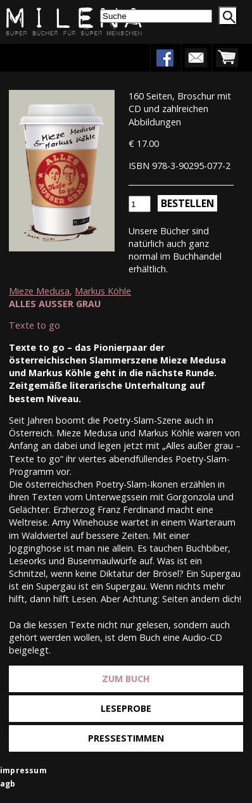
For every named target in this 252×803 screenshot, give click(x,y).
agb (8, 783)
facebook (165, 58)
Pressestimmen (126, 738)
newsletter (196, 58)
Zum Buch (126, 679)
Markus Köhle (103, 291)
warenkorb (227, 58)
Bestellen (187, 203)
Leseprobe (126, 708)
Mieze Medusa (39, 291)
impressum (23, 770)
